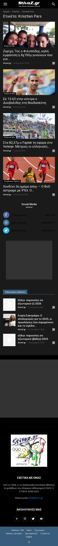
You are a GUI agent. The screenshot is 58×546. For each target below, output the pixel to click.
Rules (29, 530)
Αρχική (6, 11)
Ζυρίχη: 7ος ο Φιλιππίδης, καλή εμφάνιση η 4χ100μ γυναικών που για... (27, 55)
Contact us (45, 533)
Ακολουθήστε (48, 223)
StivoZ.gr (7, 63)
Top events (39, 530)
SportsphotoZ (31, 533)
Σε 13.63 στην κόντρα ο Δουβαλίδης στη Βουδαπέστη (24, 101)
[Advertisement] (29, 260)
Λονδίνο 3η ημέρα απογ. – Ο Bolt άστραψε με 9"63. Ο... (26, 188)
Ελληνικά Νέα (9, 46)
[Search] (53, 4)
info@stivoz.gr (36, 497)
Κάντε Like (50, 215)
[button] (5, 4)
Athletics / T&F (17, 530)
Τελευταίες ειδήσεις (15, 292)
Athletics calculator (14, 533)
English (29, 536)
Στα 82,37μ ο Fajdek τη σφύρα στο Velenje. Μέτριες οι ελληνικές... (27, 144)
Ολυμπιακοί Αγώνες (12, 181)
